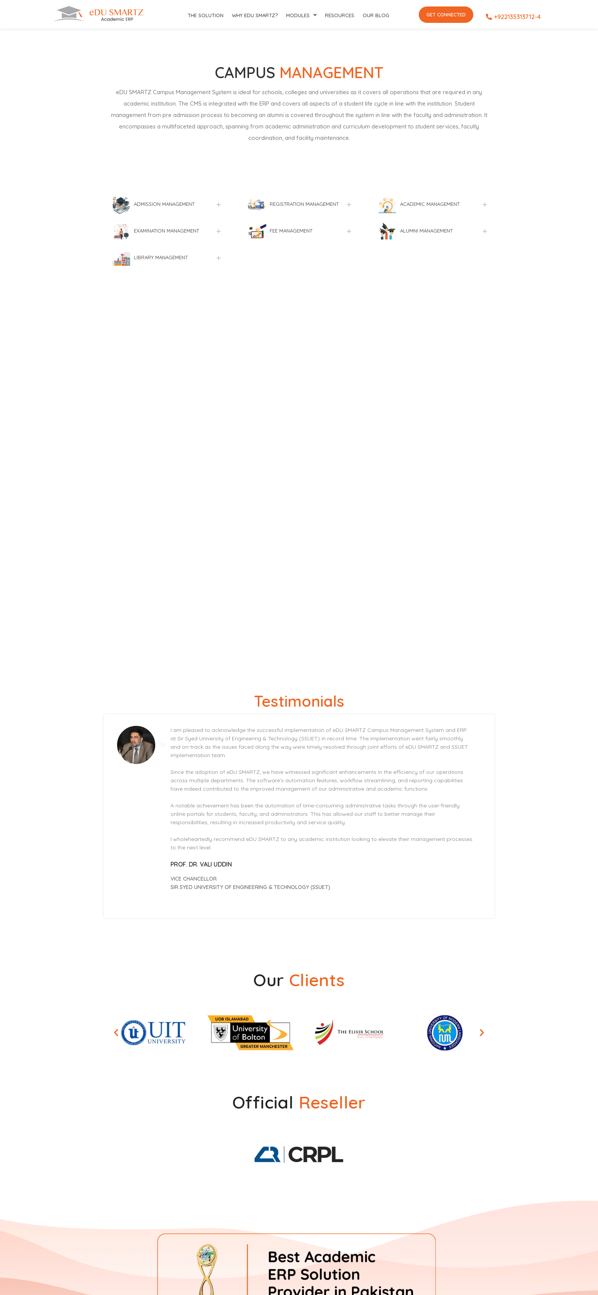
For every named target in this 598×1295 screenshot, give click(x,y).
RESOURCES (339, 15)
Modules (301, 15)
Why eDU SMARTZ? (255, 15)
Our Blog (376, 15)
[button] (116, 1032)
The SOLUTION (205, 15)
